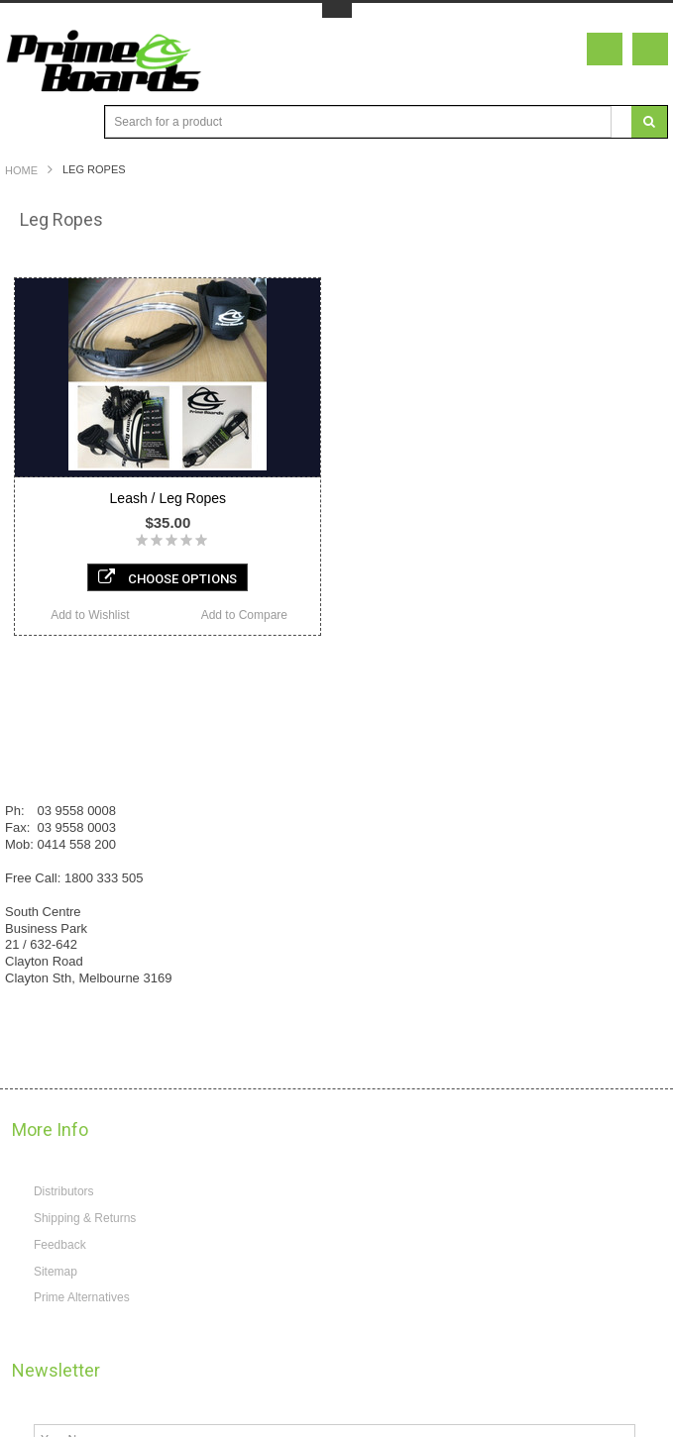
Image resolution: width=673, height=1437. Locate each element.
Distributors (64, 1409)
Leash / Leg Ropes (168, 498)
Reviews (37, 804)
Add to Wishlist (90, 615)
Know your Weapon (67, 770)
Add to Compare (244, 615)
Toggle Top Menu (337, 10)
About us (38, 904)
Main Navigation (22, 122)
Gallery (34, 837)
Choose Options (167, 577)
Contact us (43, 870)
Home (21, 170)
